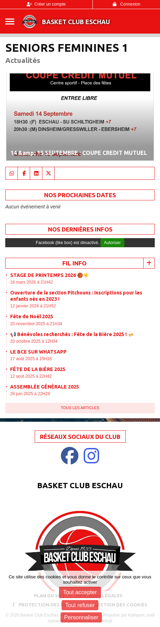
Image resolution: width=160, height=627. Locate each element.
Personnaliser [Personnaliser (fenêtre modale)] (81, 617)
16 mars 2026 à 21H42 (31, 282)
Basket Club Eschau (76, 21)
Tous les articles (80, 408)
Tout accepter (80, 592)
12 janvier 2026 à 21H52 (33, 306)
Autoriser (112, 242)
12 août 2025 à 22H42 (31, 376)
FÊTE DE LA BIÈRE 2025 (37, 369)
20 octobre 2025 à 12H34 (33, 341)
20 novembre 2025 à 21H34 (36, 323)
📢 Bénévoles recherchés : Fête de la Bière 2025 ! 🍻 (72, 334)
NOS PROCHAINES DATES (80, 195)
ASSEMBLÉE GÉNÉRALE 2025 (44, 387)
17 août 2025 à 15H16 (31, 358)
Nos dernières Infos (80, 229)
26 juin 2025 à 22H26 (30, 393)
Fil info (74, 263)
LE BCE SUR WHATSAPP (38, 352)
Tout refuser (80, 605)
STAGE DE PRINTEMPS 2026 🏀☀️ (49, 275)
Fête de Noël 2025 (31, 316)
